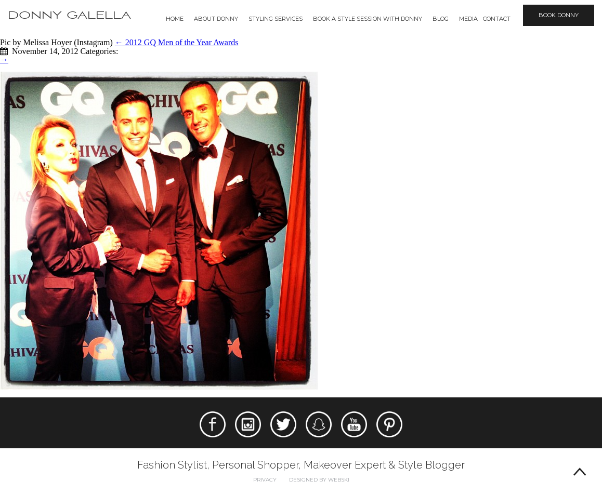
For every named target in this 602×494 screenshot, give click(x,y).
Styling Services (275, 18)
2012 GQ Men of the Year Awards (177, 42)
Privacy (265, 479)
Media (468, 18)
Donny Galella (69, 15)
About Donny (216, 18)
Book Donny (559, 15)
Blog (441, 18)
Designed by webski (319, 479)
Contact (497, 18)
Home (175, 18)
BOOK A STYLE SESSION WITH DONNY (367, 18)
